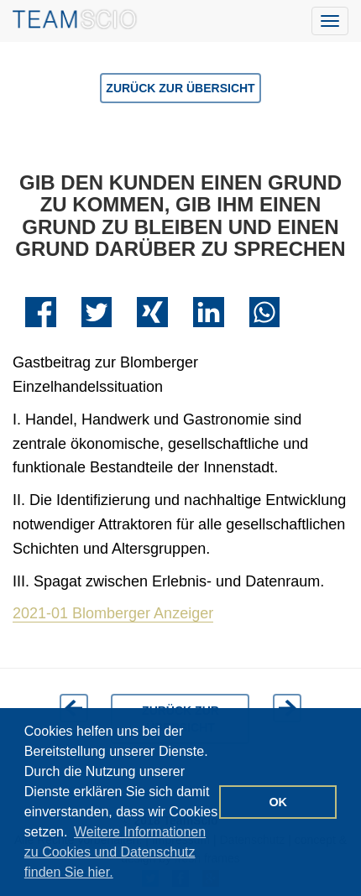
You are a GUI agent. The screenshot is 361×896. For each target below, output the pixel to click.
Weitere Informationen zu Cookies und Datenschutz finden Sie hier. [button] (115, 852)
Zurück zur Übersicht (180, 88)
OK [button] (278, 802)
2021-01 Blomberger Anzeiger (113, 613)
